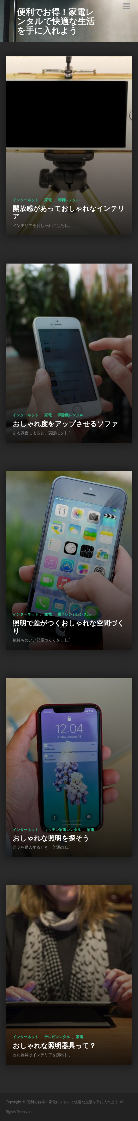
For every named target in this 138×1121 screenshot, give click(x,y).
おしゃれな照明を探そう (51, 838)
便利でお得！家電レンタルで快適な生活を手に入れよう (56, 20)
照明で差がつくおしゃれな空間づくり (68, 627)
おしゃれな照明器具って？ (54, 1045)
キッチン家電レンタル (62, 829)
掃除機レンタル (70, 415)
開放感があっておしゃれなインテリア (69, 212)
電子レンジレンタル (74, 614)
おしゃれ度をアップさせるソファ (65, 423)
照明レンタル (69, 200)
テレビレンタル (57, 1036)
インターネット (25, 200)
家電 (48, 200)
